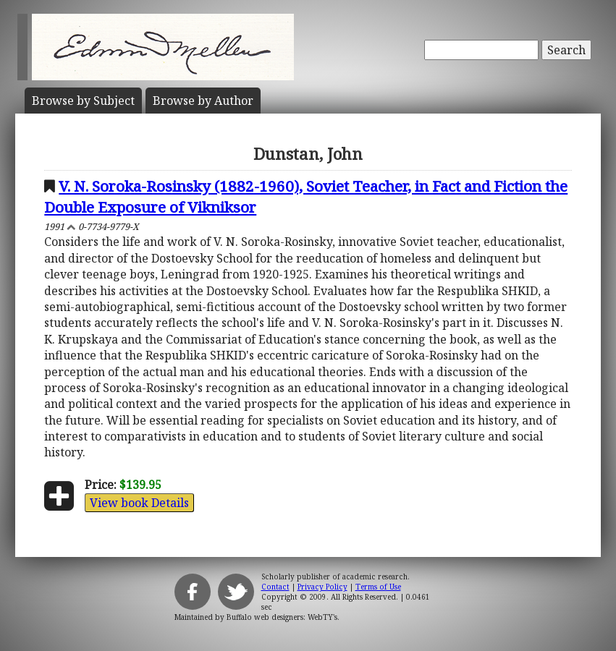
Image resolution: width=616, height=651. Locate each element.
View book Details (139, 503)
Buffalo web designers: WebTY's (282, 617)
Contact (275, 587)
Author (203, 100)
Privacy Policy (322, 587)
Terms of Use (378, 587)
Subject (83, 100)
